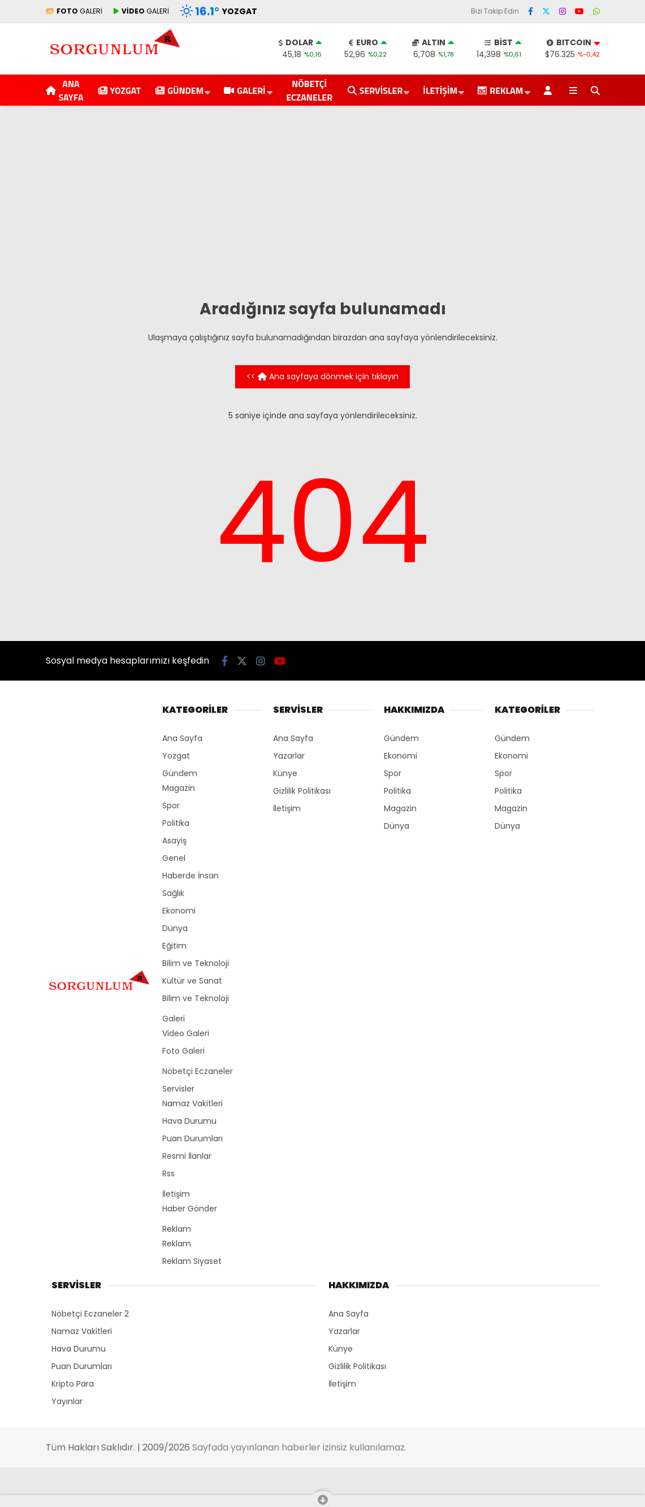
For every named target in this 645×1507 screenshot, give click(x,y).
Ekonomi (179, 910)
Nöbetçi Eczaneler (309, 90)
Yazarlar (289, 755)
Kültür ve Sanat (192, 980)
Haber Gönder (189, 1208)
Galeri (244, 90)
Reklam (176, 1229)
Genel (173, 858)
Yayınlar (67, 1401)
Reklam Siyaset (192, 1261)
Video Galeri (185, 1033)
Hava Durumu (189, 1121)
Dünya (175, 928)
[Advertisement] (322, 202)
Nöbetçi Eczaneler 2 (90, 1313)
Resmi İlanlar (186, 1156)
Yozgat (119, 90)
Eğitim (174, 945)
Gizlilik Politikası (302, 790)
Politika (175, 823)
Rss (168, 1173)
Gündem (179, 90)
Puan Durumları (192, 1138)
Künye (285, 773)
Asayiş (174, 840)
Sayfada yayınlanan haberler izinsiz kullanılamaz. (299, 1447)
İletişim (440, 90)
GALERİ (74, 11)
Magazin (178, 788)
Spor (171, 805)
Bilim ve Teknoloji (195, 963)
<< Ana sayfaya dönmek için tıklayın (322, 376)
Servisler (375, 90)
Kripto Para (72, 1383)
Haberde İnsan (190, 875)
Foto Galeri (183, 1050)
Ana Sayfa (65, 90)
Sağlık (173, 893)
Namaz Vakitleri (192, 1103)
